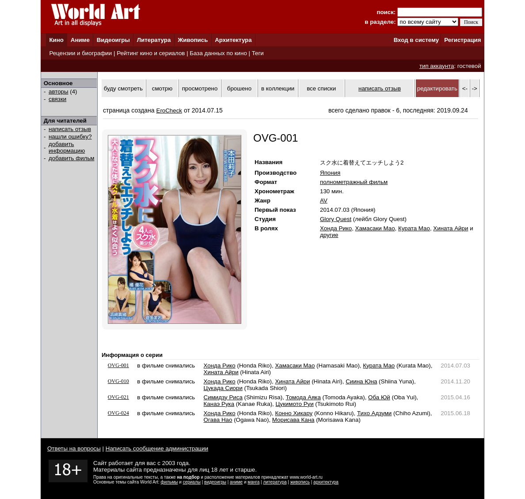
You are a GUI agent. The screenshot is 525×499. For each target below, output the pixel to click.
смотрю (162, 88)
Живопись (193, 40)
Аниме (80, 40)
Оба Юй (379, 397)
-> (474, 88)
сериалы (192, 482)
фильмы (169, 482)
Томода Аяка (303, 397)
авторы (58, 91)
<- (465, 88)
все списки (321, 88)
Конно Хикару (293, 413)
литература (274, 482)
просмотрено (200, 88)
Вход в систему (416, 40)
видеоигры (215, 482)
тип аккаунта (436, 66)
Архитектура (233, 40)
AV (323, 200)
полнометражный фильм (354, 182)
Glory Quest (335, 219)
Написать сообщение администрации (157, 448)
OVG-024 (118, 413)
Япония (330, 172)
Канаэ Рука (219, 404)
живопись (300, 482)
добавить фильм (72, 158)
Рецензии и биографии (80, 53)
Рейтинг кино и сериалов (151, 53)
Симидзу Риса (223, 397)
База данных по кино (218, 53)
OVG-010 (118, 381)
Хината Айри (450, 228)
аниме (236, 482)
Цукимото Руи (294, 404)
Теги (258, 53)
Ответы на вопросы (74, 448)
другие (329, 235)
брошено (239, 88)
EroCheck (169, 110)
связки (57, 99)
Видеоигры (113, 40)
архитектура (326, 482)
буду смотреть (123, 88)
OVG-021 (118, 397)
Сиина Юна (361, 381)
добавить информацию (67, 147)
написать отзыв (70, 129)
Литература (154, 40)
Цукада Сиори (223, 388)
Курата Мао (414, 228)
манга (253, 482)
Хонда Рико (336, 228)
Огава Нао (218, 419)
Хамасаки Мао (375, 228)
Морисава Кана (293, 419)
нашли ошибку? (70, 136)
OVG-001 (118, 365)
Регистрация (462, 40)
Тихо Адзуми (374, 413)
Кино (56, 40)
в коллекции (277, 88)
